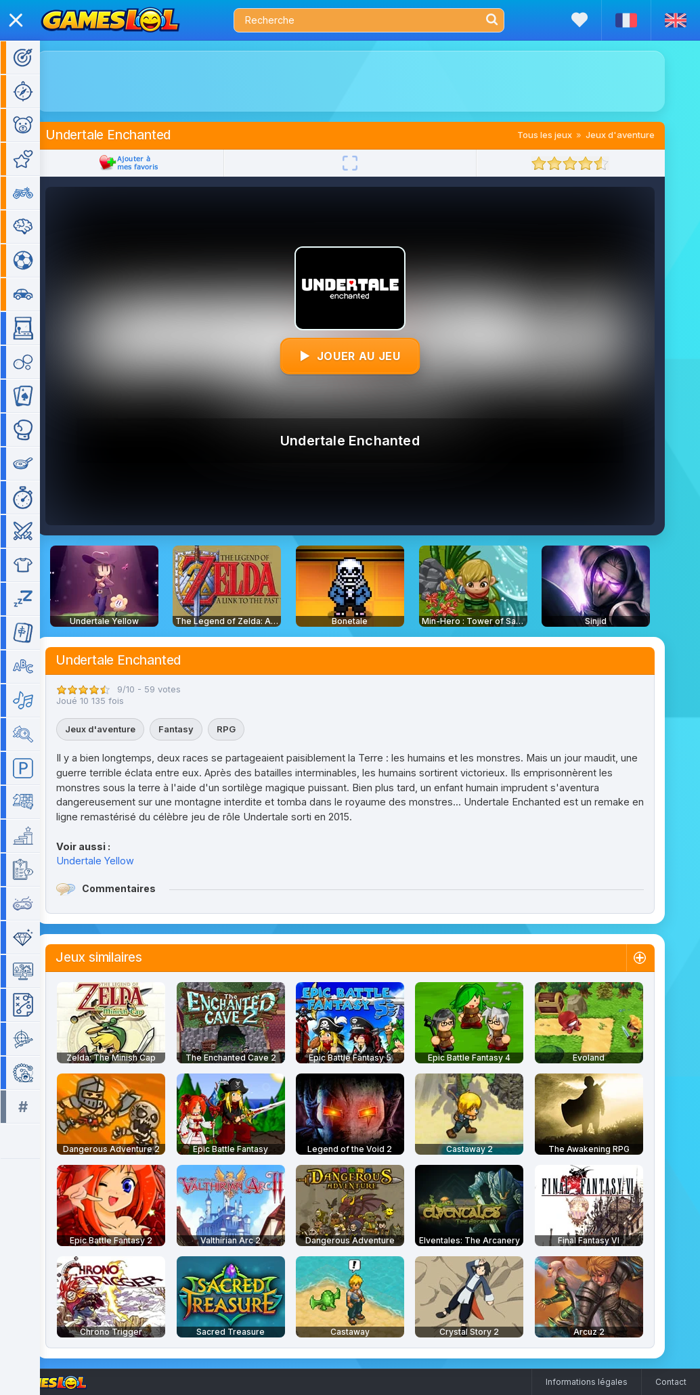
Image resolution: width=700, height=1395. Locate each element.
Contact (670, 1382)
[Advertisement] (369, 81)
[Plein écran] (369, 163)
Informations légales (587, 1382)
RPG (245, 729)
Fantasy (195, 729)
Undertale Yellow (115, 860)
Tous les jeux (564, 134)
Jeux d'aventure (639, 134)
